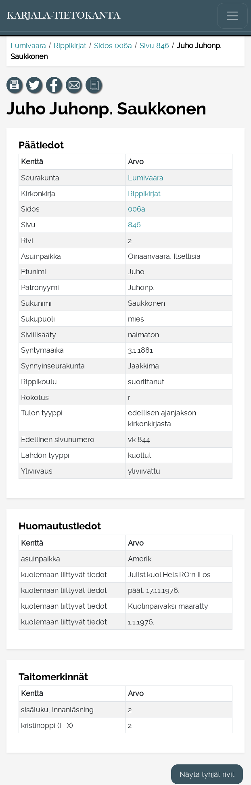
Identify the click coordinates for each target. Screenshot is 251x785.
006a (136, 209)
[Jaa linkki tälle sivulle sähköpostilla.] (74, 85)
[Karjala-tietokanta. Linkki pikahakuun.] (64, 16)
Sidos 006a (113, 45)
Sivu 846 (154, 45)
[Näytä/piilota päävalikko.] (232, 16)
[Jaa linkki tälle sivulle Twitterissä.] (34, 85)
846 (134, 224)
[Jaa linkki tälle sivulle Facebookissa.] (54, 85)
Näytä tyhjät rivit (207, 774)
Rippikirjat (70, 45)
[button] (14, 85)
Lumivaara (28, 45)
